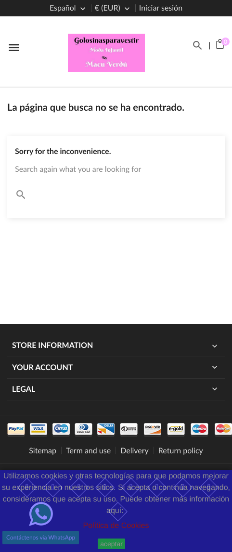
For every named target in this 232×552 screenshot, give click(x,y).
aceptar (111, 544)
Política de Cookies (116, 526)
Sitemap (42, 450)
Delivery (134, 450)
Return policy (180, 450)
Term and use (88, 450)
